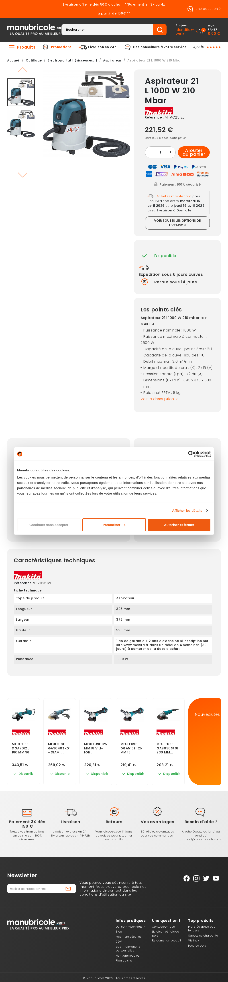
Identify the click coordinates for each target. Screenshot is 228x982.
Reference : (154, 118)
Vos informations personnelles (128, 949)
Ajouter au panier (194, 152)
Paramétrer (114, 524)
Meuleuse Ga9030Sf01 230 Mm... (167, 748)
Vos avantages (157, 821)
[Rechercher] (107, 29)
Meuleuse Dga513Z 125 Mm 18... (131, 748)
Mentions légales (128, 955)
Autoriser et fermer (179, 524)
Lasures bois (197, 945)
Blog (119, 931)
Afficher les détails (187, 510)
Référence (23, 583)
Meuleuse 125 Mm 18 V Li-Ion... (95, 748)
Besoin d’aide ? (201, 821)
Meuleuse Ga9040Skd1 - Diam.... (59, 748)
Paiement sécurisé (129, 937)
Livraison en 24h (102, 47)
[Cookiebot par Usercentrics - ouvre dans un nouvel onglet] (191, 454)
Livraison (70, 821)
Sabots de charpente (203, 935)
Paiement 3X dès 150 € (27, 824)
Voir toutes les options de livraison (177, 222)
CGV (119, 941)
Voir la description (160, 399)
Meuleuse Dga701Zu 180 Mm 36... (22, 748)
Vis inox (193, 940)
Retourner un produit (166, 940)
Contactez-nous (163, 927)
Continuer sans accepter (48, 524)
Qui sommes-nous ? (130, 927)
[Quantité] (160, 152)
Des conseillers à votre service (160, 47)
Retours (114, 821)
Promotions (61, 47)
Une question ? (203, 8)
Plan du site (124, 960)
